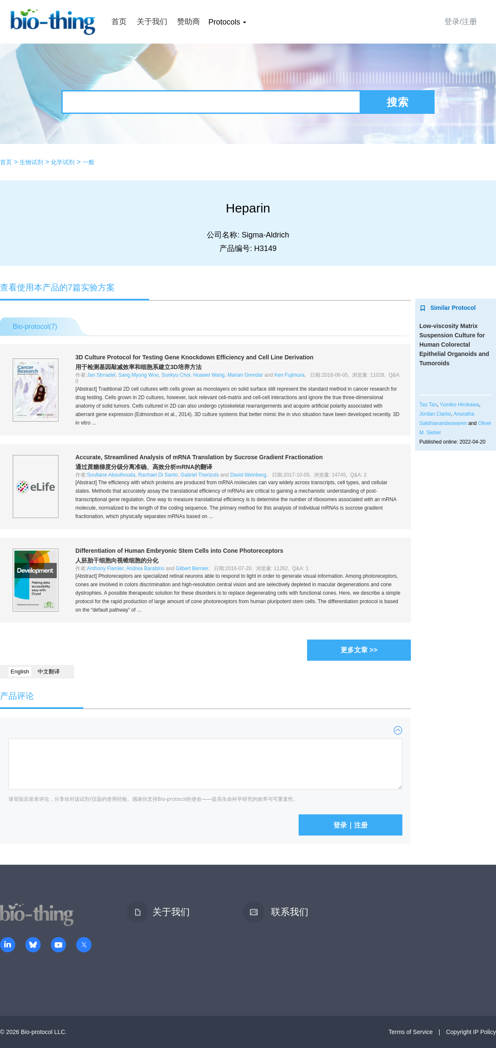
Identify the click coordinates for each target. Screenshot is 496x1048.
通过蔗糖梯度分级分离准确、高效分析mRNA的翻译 (143, 466)
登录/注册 (460, 21)
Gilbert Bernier (192, 568)
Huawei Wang (208, 375)
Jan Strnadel (101, 375)
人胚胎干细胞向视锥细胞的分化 (116, 560)
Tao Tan (428, 405)
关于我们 (152, 21)
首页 (119, 21)
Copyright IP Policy (471, 1032)
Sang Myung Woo (138, 375)
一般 (88, 162)
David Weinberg (248, 475)
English (20, 671)
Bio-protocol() (35, 326)
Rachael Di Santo (157, 475)
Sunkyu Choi (175, 375)
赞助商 (188, 21)
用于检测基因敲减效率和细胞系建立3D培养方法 (138, 367)
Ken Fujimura (289, 375)
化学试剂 (63, 162)
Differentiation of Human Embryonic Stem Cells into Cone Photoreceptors (179, 550)
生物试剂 (31, 162)
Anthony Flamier (105, 568)
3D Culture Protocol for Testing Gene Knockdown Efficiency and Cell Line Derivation (194, 357)
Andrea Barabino (145, 568)
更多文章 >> (359, 650)
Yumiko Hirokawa (459, 405)
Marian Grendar (245, 375)
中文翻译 (49, 671)
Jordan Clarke (435, 414)
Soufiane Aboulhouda (111, 475)
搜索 (398, 102)
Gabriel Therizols (199, 475)
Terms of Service (410, 1032)
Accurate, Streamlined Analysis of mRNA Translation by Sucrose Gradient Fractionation (199, 457)
